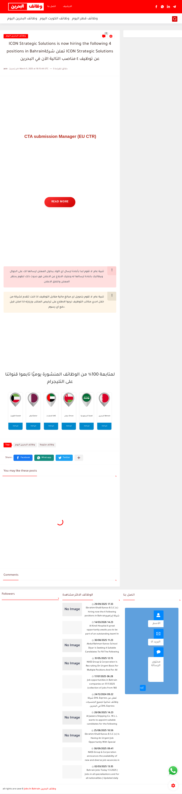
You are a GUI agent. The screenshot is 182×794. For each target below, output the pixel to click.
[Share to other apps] (78, 458)
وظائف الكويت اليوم (54, 19)
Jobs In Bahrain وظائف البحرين (40, 789)
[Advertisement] (60, 104)
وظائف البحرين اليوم (22, 19)
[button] (23, 458)
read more (60, 202)
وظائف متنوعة (47, 445)
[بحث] (174, 19)
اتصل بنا (51, 6)
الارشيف (67, 6)
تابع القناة (15, 426)
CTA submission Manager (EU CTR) (60, 136)
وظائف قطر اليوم (85, 19)
